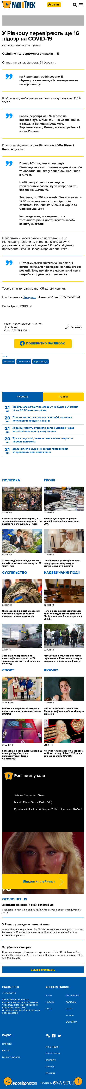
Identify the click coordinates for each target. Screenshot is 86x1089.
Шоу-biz (51, 670)
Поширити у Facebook (45, 343)
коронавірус (40, 361)
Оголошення (14, 899)
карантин (9, 361)
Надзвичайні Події (62, 573)
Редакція (76, 327)
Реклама (50, 1073)
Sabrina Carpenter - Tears (29, 795)
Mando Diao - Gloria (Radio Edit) (33, 802)
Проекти (6, 1044)
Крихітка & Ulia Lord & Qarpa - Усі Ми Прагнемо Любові (48, 809)
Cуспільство (14, 573)
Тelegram (29, 297)
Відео (49, 995)
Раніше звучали (11, 1057)
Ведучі (5, 1050)
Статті (49, 1008)
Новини (50, 1002)
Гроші (49, 480)
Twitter (37, 323)
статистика (24, 361)
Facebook (11, 327)
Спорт (8, 670)
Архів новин (52, 1047)
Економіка (71, 1022)
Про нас (50, 1066)
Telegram (25, 323)
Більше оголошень (43, 970)
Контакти (51, 1060)
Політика (11, 480)
